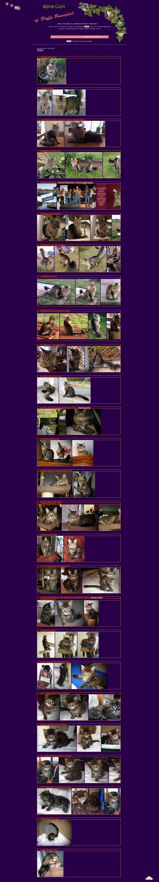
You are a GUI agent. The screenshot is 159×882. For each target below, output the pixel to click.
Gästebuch (78, 23)
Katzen (55, 26)
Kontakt (85, 23)
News (64, 23)
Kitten (86, 26)
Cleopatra (74, 41)
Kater (50, 26)
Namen (61, 28)
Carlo (81, 41)
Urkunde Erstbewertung (66, 182)
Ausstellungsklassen (71, 28)
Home (59, 23)
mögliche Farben (83, 28)
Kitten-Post (93, 26)
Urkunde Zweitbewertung (84, 182)
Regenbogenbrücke (104, 26)
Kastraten (70, 26)
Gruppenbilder (88, 41)
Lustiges (93, 28)
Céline (68, 41)
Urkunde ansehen (84, 408)
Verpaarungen (79, 26)
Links (98, 28)
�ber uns (70, 24)
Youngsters (62, 26)
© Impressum (92, 23)
